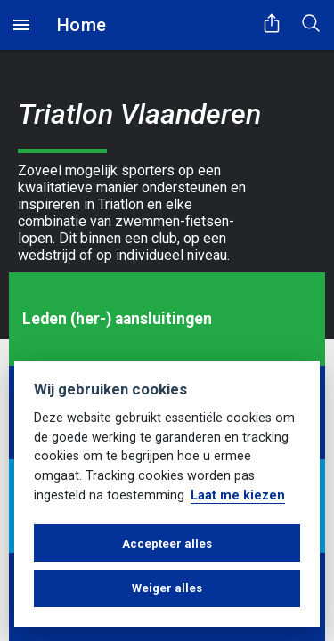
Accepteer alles (167, 543)
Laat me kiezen (238, 495)
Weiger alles (167, 588)
